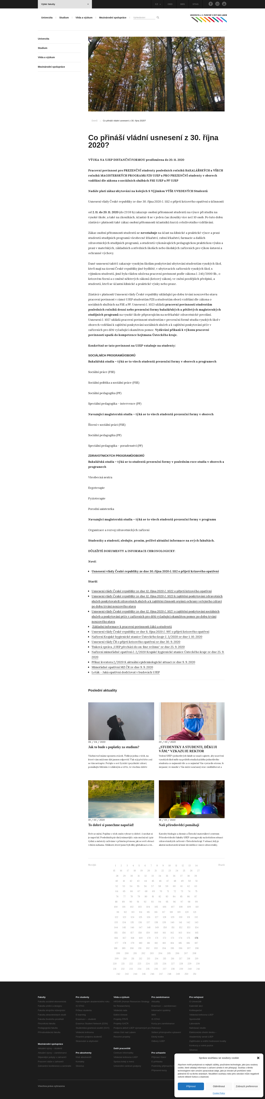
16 (121, 870)
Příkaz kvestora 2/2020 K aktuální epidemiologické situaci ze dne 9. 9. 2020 (143, 662)
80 (146, 896)
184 (172, 943)
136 (140, 922)
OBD (170, 4)
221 (123, 963)
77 (124, 896)
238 (173, 968)
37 (181, 875)
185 (180, 943)
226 (164, 963)
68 (146, 891)
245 (144, 974)
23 (169, 870)
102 (132, 906)
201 (135, 953)
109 (189, 906)
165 (196, 932)
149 (157, 927)
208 (194, 953)
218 (188, 958)
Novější (92, 864)
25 (184, 870)
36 (174, 875)
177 (116, 943)
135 (132, 922)
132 (196, 917)
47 (167, 881)
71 (168, 891)
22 (162, 870)
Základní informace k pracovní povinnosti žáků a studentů (132, 626)
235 (148, 968)
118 (171, 912)
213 (148, 958)
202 (143, 953)
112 (125, 912)
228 (181, 963)
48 (175, 881)
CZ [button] (158, 4)
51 (197, 881)
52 (117, 886)
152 (180, 927)
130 (180, 917)
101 (123, 906)
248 (169, 974)
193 (156, 948)
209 (116, 958)
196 (180, 948)
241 (198, 968)
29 (124, 875)
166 (116, 938)
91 (138, 901)
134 (124, 922)
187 (196, 943)
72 (175, 891)
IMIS (182, 4)
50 (189, 881)
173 (172, 938)
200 (127, 953)
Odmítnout (219, 1086)
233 (131, 968)
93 (152, 901)
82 (160, 896)
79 (138, 896)
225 (156, 963)
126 (148, 917)
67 (139, 891)
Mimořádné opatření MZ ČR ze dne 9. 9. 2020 (122, 667)
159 (148, 932)
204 (160, 953)
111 (118, 912)
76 (117, 896)
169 (140, 938)
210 (125, 958)
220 (115, 963)
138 (156, 922)
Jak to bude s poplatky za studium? (113, 747)
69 (153, 891)
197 (188, 948)
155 (116, 932)
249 (178, 974)
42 (131, 881)
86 (188, 896)
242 (118, 974)
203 (152, 953)
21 (156, 870)
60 (174, 886)
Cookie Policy (219, 1093)
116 (156, 912)
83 (167, 896)
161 (164, 932)
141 (180, 922)
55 (138, 886)
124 (132, 917)
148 (148, 927)
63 (196, 886)
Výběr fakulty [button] (65, 4)
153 (188, 927)
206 (177, 953)
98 (189, 901)
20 (148, 870)
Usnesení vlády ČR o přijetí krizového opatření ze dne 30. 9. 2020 (136, 642)
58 (160, 886)
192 (148, 948)
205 (169, 953)
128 (164, 917)
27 (198, 870)
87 (196, 896)
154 (196, 927)
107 (172, 906)
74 (189, 891)
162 (172, 932)
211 (132, 958)
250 (186, 974)
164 (188, 932)
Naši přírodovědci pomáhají (179, 825)
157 (132, 932)
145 (124, 927)
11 (176, 865)
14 (196, 865)
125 (140, 917)
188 (115, 948)
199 (118, 953)
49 (182, 881)
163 (180, 932)
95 (167, 901)
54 (131, 886)
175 (188, 938)
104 (148, 906)
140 (172, 922)
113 (132, 912)
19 (141, 870)
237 (164, 968)
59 (167, 886)
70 (161, 891)
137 (148, 922)
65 (124, 891)
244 (135, 974)
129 (172, 917)
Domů (95, 120)
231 (114, 968)
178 (124, 943)
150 (165, 927)
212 (140, 958)
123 (124, 917)
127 (156, 917)
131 (188, 917)
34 (160, 875)
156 (124, 932)
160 (156, 932)
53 (124, 886)
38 (188, 875)
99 (196, 901)
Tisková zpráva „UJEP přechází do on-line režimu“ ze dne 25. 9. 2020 (138, 647)
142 (188, 922)
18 (135, 870)
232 (123, 968)
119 (178, 912)
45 (153, 881)
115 (148, 912)
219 (196, 958)
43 (138, 881)
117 (163, 912)
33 (152, 875)
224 (148, 963)
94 (159, 901)
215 (164, 958)
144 (116, 927)
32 (145, 875)
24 (177, 870)
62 (188, 886)
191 (139, 948)
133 (116, 922)
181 (148, 943)
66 (131, 891)
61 (181, 886)
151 (173, 927)
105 (156, 906)
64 (116, 891)
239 (181, 968)
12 (183, 865)
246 (152, 974)
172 (164, 938)
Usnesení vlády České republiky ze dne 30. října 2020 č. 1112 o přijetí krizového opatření (155, 571)
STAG (195, 4)
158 (140, 932)
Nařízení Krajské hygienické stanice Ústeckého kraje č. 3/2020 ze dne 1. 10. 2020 (147, 637)
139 (164, 922)
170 (149, 938)
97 (181, 901)
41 (124, 881)
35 (167, 875)
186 (188, 943)
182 (156, 943)
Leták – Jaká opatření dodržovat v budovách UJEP (126, 672)
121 (194, 912)
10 (169, 865)
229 (189, 963)
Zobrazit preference (247, 1086)
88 (116, 901)
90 (130, 901)
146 (132, 927)
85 (181, 896)
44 (145, 881)
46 (160, 881)
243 (127, 974)
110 (197, 906)
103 (140, 906)
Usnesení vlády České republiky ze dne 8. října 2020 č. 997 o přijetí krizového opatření (150, 632)
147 (140, 927)
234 (139, 968)
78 (131, 896)
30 (131, 875)
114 (140, 912)
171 (156, 938)
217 (180, 958)
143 (196, 922)
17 (128, 870)
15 (114, 870)
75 (196, 891)
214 (156, 958)
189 (123, 948)
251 (194, 974)
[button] (258, 1058)
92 (145, 901)
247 (161, 974)
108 (181, 906)
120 (187, 912)
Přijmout (191, 1086)
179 (132, 943)
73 (182, 891)
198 (197, 948)
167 (124, 938)
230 (198, 963)
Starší (221, 864)
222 (131, 963)
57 (152, 886)
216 (172, 958)
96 (174, 901)
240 (190, 968)
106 (164, 906)
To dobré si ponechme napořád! (111, 825)
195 (172, 948)
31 (139, 875)
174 (180, 938)
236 (156, 968)
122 (116, 917)
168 (132, 938)
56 (145, 886)
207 (186, 953)
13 (190, 865)
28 (117, 875)
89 (123, 901)
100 (116, 906)
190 (132, 948)
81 (153, 896)
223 (139, 963)
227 (173, 963)
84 (174, 896)
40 (116, 881)
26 (191, 870)
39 (195, 875)
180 (140, 943)
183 (164, 943)
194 (164, 948)
